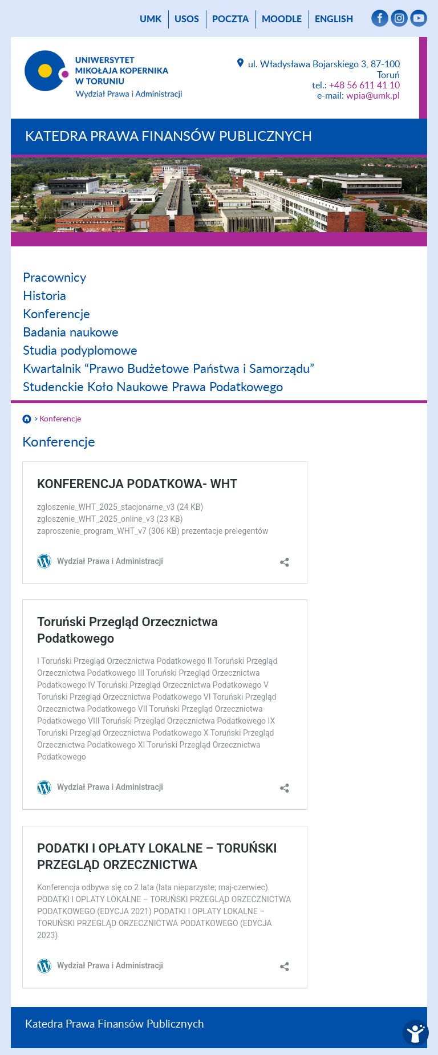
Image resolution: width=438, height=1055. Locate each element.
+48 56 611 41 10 (364, 85)
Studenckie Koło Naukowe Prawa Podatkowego (153, 387)
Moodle (282, 19)
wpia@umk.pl (373, 95)
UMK (150, 19)
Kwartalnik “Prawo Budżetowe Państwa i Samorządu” (168, 369)
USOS (187, 19)
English (334, 19)
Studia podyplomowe (80, 350)
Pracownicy (54, 277)
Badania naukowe (71, 332)
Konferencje (56, 314)
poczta (230, 19)
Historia (44, 296)
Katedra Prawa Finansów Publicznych (168, 137)
